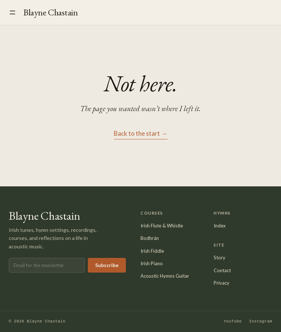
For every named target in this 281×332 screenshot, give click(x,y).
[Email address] (47, 265)
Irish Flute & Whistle (161, 226)
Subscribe (107, 265)
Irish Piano (151, 263)
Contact (222, 270)
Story (219, 257)
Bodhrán (149, 238)
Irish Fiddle (152, 251)
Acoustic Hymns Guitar (164, 276)
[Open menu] (12, 12)
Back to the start (141, 133)
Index (220, 226)
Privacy (221, 283)
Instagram (260, 321)
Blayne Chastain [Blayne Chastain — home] (50, 12)
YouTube (232, 321)
